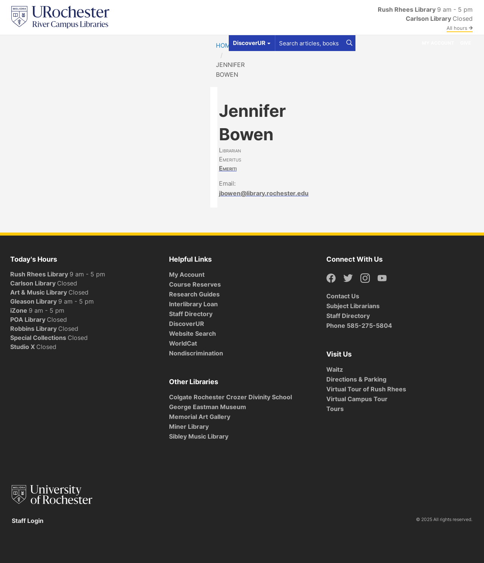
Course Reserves (195, 284)
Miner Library (189, 426)
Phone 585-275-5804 (359, 325)
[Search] (349, 43)
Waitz (334, 369)
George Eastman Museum (207, 407)
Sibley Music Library (198, 436)
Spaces (78, 43)
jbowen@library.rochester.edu (264, 193)
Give (465, 43)
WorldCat (183, 343)
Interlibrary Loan (193, 304)
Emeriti (228, 168)
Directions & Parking (356, 379)
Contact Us (342, 296)
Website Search (192, 333)
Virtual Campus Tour (357, 399)
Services (109, 43)
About (175, 43)
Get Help (47, 43)
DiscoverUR (186, 323)
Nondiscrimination (196, 353)
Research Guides (194, 294)
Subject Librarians (353, 306)
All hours (460, 28)
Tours (335, 409)
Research (144, 43)
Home (225, 45)
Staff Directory (191, 314)
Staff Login (27, 520)
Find (20, 43)
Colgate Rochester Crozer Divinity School (230, 397)
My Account (438, 43)
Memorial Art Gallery (199, 417)
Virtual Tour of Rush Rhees (366, 389)
